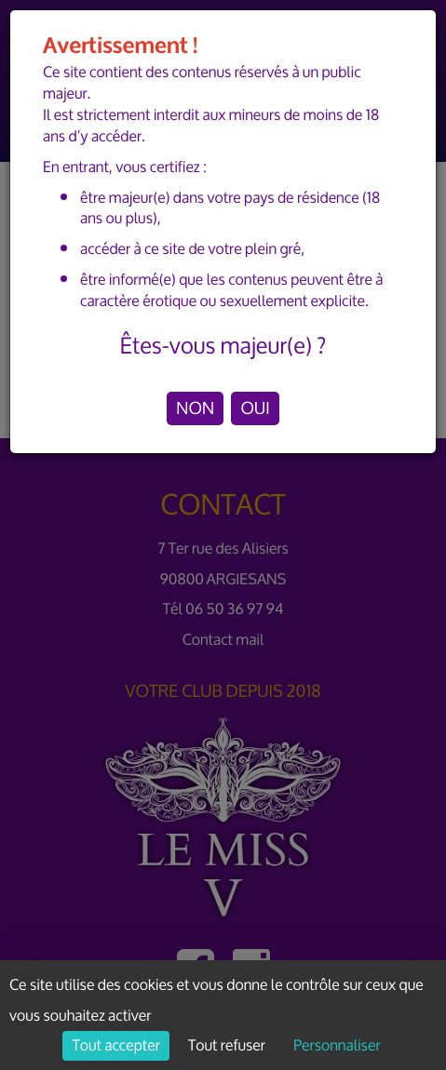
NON (195, 408)
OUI (254, 408)
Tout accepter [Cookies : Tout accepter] (115, 1046)
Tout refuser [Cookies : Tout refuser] (226, 1046)
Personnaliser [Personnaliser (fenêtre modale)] (336, 1046)
